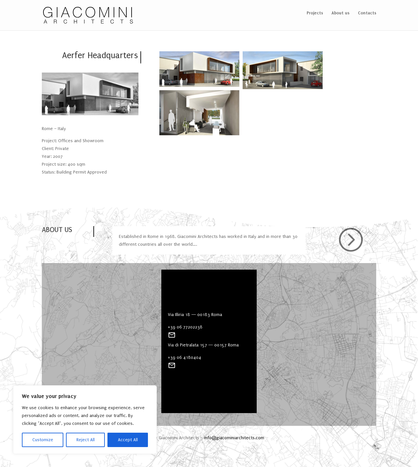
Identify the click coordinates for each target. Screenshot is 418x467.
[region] (85, 419)
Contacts (367, 13)
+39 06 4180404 (184, 357)
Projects (315, 13)
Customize (42, 439)
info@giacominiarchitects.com (234, 437)
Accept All (128, 439)
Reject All (85, 439)
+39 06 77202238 (185, 327)
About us (340, 13)
